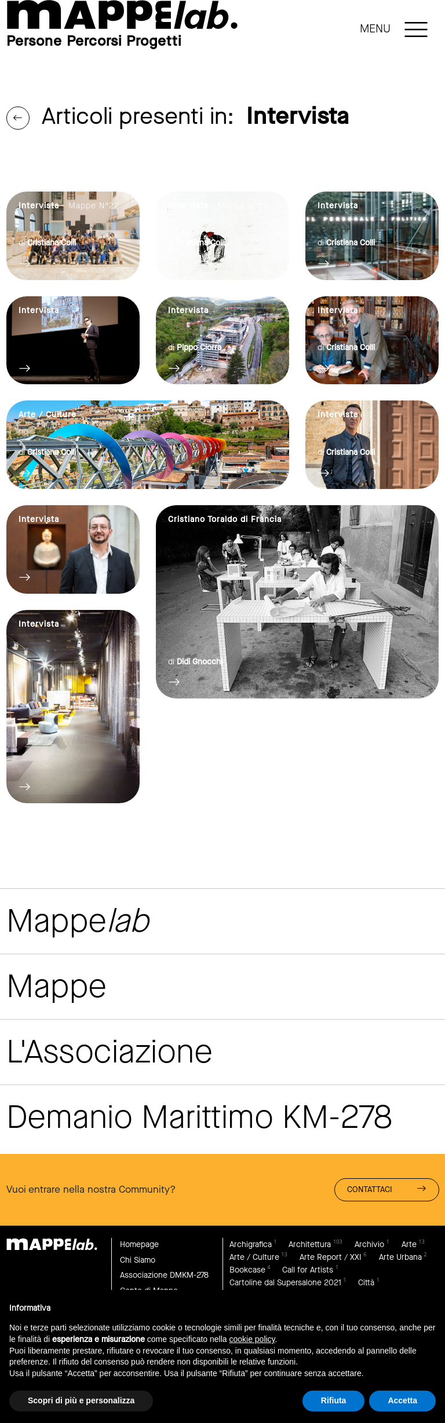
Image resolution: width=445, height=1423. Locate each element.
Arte (409, 1244)
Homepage (139, 1244)
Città (366, 1282)
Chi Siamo (137, 1260)
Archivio (369, 1244)
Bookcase (247, 1269)
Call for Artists (307, 1269)
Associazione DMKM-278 (164, 1275)
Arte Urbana (400, 1257)
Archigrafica (250, 1244)
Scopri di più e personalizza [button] (81, 1400)
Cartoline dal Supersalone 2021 (285, 1282)
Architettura (310, 1244)
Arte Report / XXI (331, 1257)
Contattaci (386, 1189)
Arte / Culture (254, 1257)
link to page (122, 14)
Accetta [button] (402, 1400)
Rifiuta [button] (333, 1400)
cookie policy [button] (252, 1339)
